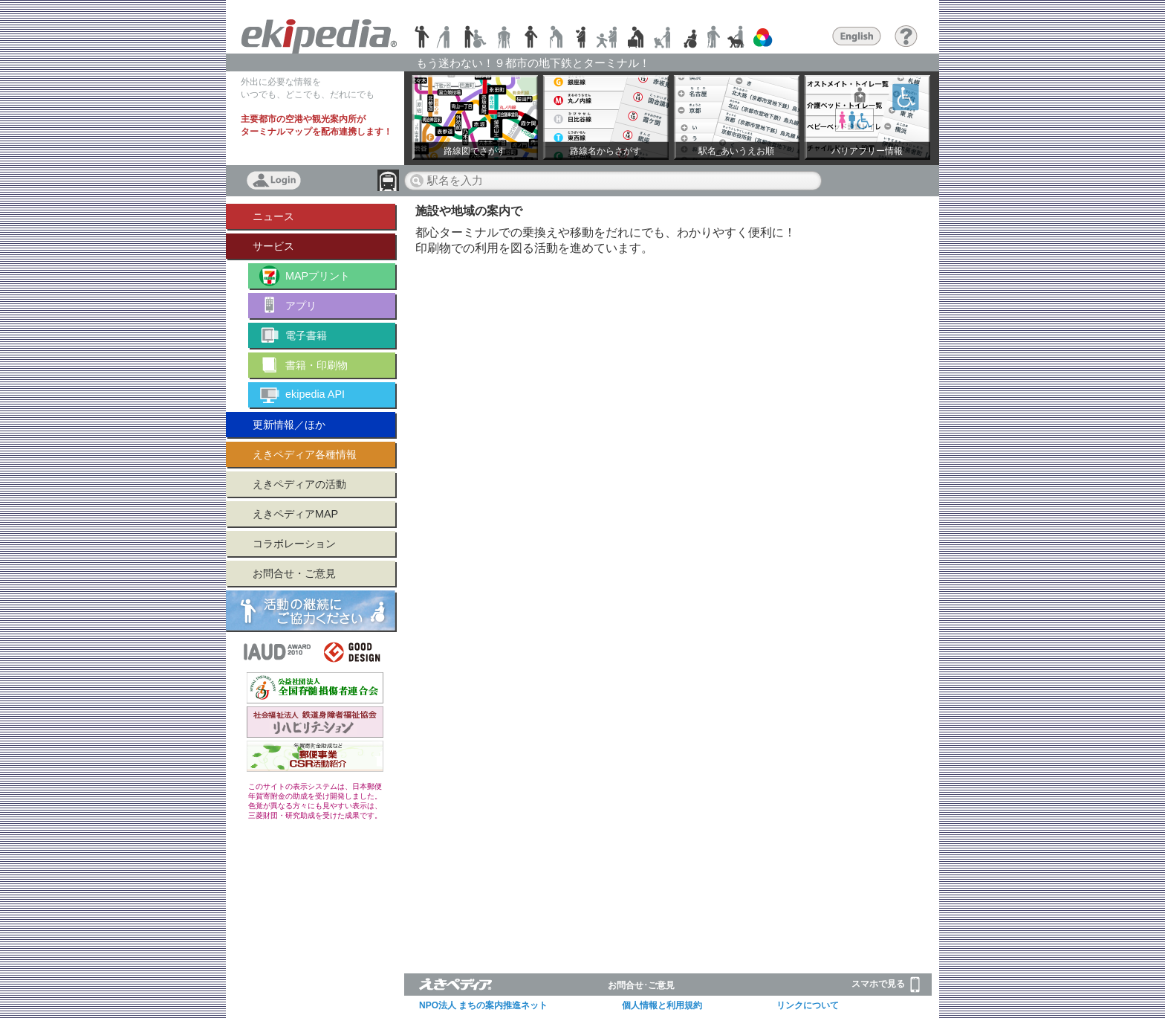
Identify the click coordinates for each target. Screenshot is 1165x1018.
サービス (273, 246)
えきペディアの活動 (299, 484)
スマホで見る (885, 984)
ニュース (273, 216)
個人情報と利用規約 (662, 1005)
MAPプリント (317, 276)
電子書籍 (306, 335)
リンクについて (807, 1005)
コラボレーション (294, 544)
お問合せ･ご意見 (641, 985)
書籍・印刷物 (316, 365)
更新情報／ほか (289, 425)
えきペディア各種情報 (305, 454)
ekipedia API (315, 394)
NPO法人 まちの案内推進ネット (483, 1005)
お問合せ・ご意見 (294, 573)
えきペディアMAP (295, 514)
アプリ (301, 306)
